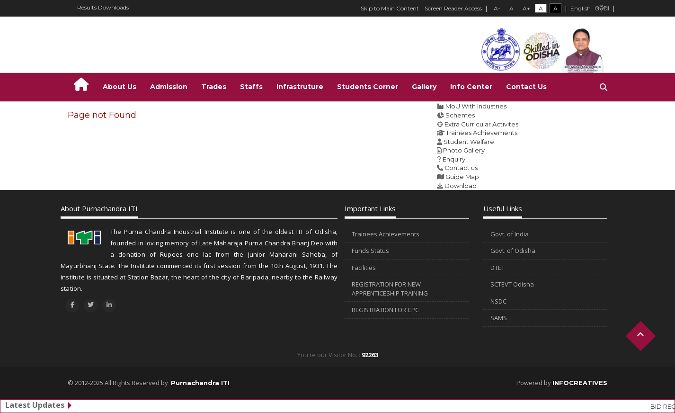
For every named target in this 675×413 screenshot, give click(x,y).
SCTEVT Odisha (512, 284)
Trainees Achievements (481, 132)
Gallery (424, 86)
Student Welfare (469, 141)
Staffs (251, 86)
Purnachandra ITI (200, 382)
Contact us (461, 167)
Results (87, 7)
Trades (213, 86)
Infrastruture (299, 86)
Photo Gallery (464, 150)
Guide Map (462, 176)
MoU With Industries (475, 106)
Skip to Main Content (390, 8)
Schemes (460, 115)
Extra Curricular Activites (481, 124)
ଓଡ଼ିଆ (602, 9)
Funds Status (370, 250)
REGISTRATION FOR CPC (385, 309)
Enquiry (454, 159)
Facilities (364, 267)
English (580, 8)
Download (460, 185)
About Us (119, 86)
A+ (526, 8)
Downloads (113, 7)
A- (497, 8)
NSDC (498, 301)
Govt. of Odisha (512, 250)
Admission (168, 86)
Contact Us (526, 86)
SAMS (498, 318)
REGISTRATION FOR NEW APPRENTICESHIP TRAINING (390, 288)
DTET (497, 267)
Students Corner (367, 86)
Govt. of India (509, 234)
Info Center (471, 86)
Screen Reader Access (453, 8)
